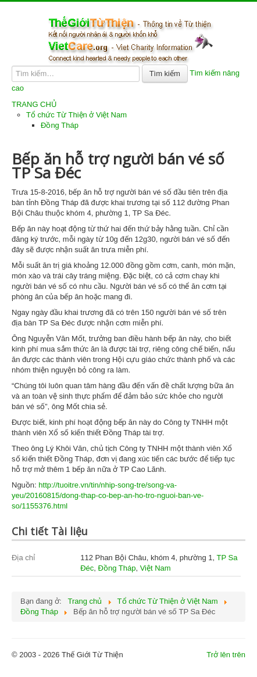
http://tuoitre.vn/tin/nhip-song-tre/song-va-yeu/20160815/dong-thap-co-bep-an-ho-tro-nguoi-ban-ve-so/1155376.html (108, 495)
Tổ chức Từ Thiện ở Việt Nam (76, 114)
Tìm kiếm (164, 73)
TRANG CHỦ (34, 104)
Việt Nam (155, 568)
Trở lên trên (225, 654)
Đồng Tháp (59, 125)
